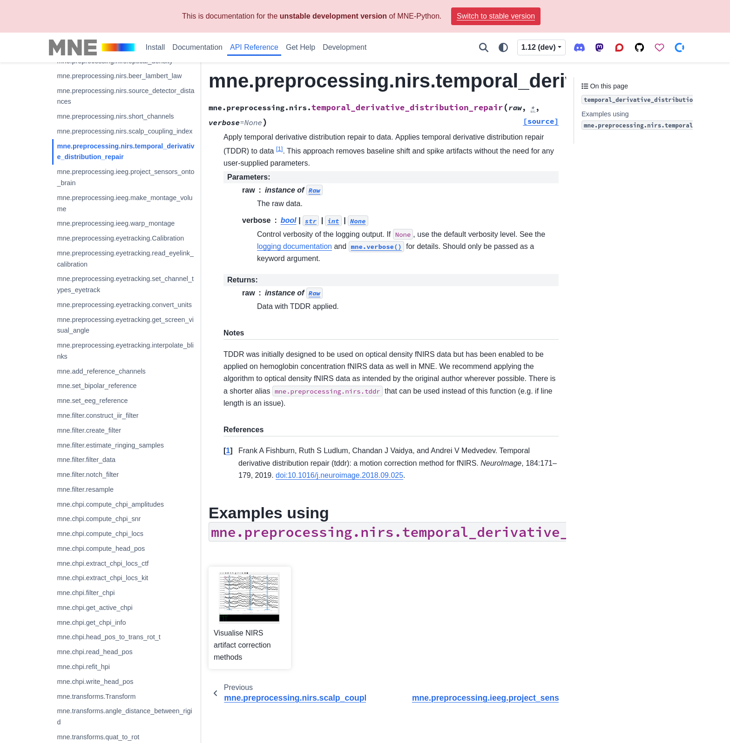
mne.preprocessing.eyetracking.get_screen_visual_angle (125, 325)
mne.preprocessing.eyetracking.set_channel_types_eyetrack (125, 284)
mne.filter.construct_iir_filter (97, 415)
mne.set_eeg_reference (92, 400)
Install (155, 47)
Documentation (197, 47)
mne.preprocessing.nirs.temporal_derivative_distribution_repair (125, 151)
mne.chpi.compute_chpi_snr (99, 518)
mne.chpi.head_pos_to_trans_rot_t (108, 637)
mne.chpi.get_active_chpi (94, 607)
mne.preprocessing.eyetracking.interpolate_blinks (125, 350)
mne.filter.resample (85, 489)
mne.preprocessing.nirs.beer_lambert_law (119, 76)
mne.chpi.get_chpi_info (91, 622)
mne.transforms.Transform (96, 696)
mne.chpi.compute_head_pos (101, 548)
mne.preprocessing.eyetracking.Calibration (120, 238)
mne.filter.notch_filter (88, 474)
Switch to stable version (496, 16)
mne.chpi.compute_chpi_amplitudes (110, 504)
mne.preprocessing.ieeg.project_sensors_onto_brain (125, 177)
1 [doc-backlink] (228, 451)
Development (344, 47)
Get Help (300, 47)
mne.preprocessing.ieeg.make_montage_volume (124, 203)
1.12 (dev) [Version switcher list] (538, 47)
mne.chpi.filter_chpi (86, 592)
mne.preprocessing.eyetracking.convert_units (124, 304)
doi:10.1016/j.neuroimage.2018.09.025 (339, 475)
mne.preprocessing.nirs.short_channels (115, 116)
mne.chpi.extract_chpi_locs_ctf (103, 563)
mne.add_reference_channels (101, 371)
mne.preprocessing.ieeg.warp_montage (116, 223)
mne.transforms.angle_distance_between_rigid (124, 716)
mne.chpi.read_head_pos (94, 652)
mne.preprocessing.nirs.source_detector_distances (125, 96)
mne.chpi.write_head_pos (95, 681)
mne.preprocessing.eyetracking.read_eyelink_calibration (125, 258)
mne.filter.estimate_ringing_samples (110, 445)
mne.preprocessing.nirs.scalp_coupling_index (124, 131)
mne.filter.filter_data (86, 459)
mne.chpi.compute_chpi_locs (100, 533)
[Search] (483, 47)
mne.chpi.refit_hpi (83, 666)
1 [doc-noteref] (279, 148)
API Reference (254, 47)
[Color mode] (503, 47)
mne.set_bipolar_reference (96, 385)
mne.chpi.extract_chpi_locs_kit (102, 578)
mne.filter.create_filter (89, 430)
